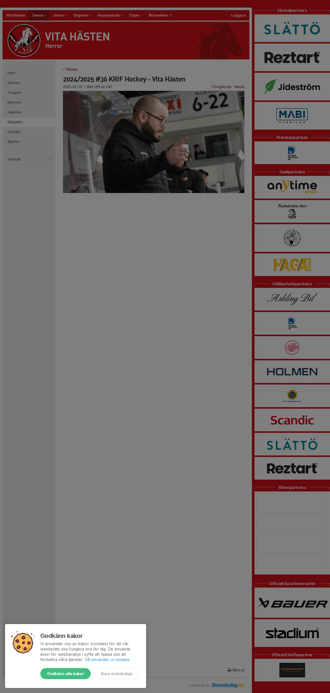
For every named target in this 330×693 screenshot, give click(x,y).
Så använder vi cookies (107, 659)
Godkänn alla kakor (65, 673)
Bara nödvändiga (116, 673)
